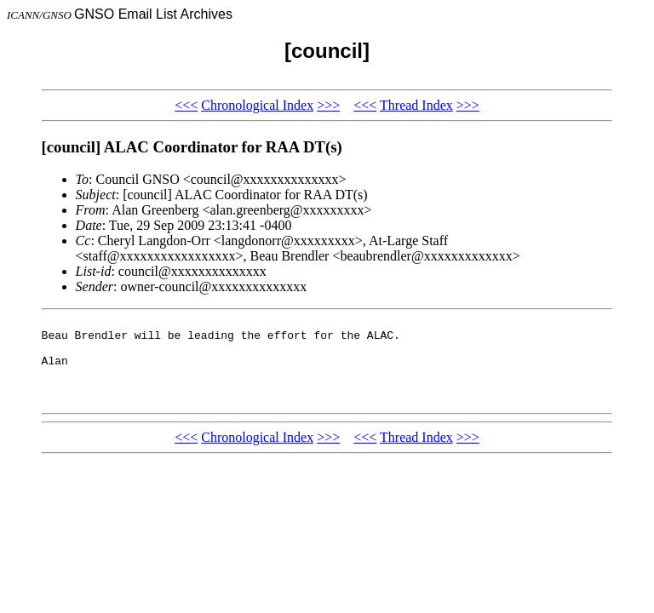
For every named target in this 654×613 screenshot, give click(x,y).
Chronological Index (257, 105)
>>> (328, 105)
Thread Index (416, 105)
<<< (186, 105)
